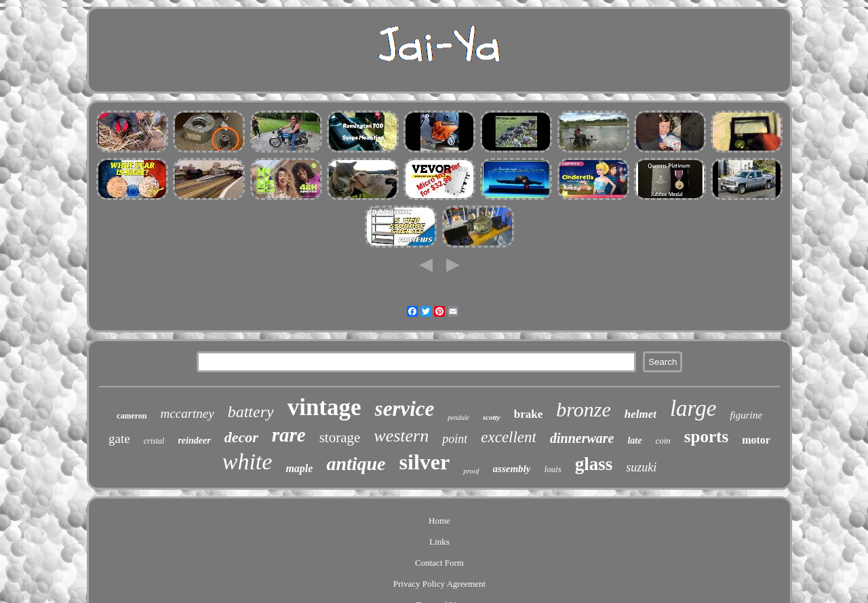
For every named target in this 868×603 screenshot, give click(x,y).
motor (756, 440)
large (693, 408)
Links (439, 542)
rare (289, 435)
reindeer (194, 440)
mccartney (187, 413)
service (405, 409)
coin (662, 440)
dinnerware (582, 438)
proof (471, 471)
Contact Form (439, 563)
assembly (512, 468)
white (247, 461)
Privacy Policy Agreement (439, 584)
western (401, 436)
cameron (131, 416)
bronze (583, 409)
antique (355, 463)
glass (594, 464)
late (634, 440)
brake (528, 414)
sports (706, 436)
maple (299, 468)
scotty (491, 417)
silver (424, 462)
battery (251, 412)
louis (552, 469)
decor (241, 437)
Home (439, 521)
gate (119, 438)
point (454, 439)
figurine (746, 415)
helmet (640, 414)
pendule (458, 417)
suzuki (641, 467)
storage (340, 437)
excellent (508, 437)
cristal (154, 441)
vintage (324, 407)
